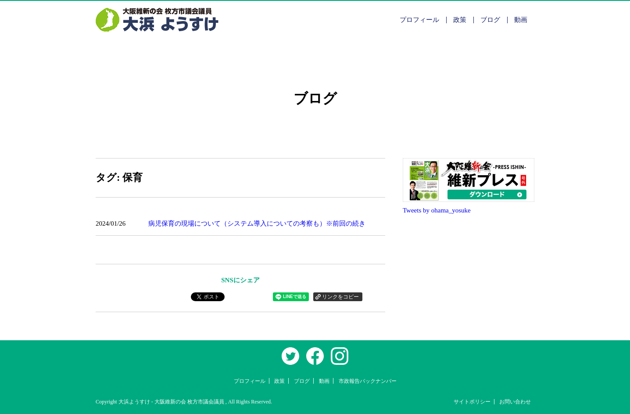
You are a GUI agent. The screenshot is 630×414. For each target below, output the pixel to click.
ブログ (490, 19)
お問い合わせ (515, 402)
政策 (459, 19)
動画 (520, 19)
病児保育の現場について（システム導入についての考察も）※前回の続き (256, 223)
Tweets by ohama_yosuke (437, 210)
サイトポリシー (472, 402)
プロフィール (419, 19)
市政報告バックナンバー (368, 381)
